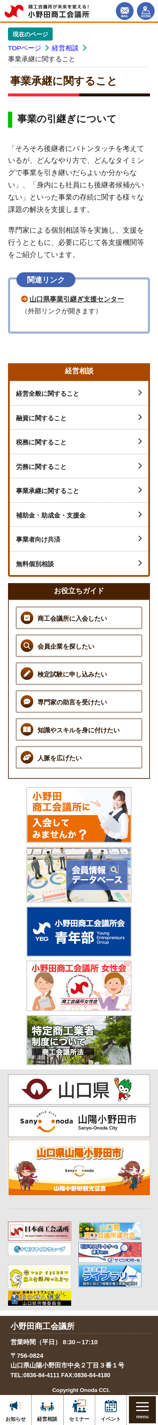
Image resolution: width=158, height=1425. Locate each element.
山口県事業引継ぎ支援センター (76, 299)
